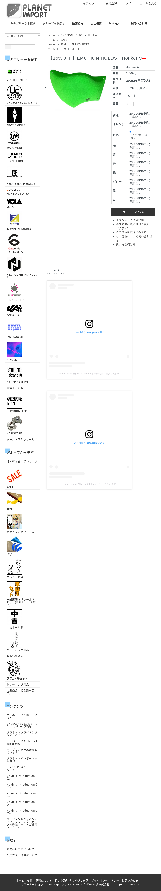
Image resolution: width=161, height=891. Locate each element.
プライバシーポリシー (105, 880)
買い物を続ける (126, 244)
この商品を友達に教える (131, 232)
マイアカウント (88, 3)
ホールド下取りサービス (22, 439)
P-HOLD (14, 351)
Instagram (113, 23)
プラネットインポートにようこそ (22, 716)
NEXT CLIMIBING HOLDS (22, 267)
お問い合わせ (136, 23)
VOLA (14, 203)
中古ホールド (15, 388)
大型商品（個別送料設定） (21, 691)
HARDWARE (14, 425)
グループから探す (51, 23)
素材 (63, 44)
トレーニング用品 (18, 684)
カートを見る (147, 3)
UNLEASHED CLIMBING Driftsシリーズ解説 (23, 725)
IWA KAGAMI (15, 328)
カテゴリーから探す (21, 23)
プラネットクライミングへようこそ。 (22, 733)
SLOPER (77, 49)
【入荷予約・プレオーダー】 (22, 462)
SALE (64, 40)
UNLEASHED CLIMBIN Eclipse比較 (22, 742)
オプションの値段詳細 (130, 220)
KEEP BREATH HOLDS (21, 175)
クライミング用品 (18, 641)
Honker (92, 35)
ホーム (51, 35)
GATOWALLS (15, 243)
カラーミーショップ (33, 884)
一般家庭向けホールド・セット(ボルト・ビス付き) (22, 593)
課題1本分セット (17, 670)
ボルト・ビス (15, 568)
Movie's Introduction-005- (22, 811)
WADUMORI (14, 139)
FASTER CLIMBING (19, 221)
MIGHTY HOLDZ (17, 74)
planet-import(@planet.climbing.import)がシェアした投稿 (89, 373)
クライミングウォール (21, 523)
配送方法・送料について (22, 855)
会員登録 (109, 3)
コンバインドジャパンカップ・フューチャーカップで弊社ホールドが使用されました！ (22, 823)
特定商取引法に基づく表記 (71, 880)
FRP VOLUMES (80, 44)
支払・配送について (39, 880)
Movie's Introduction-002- (22, 785)
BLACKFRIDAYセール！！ (19, 768)
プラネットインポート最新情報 (22, 759)
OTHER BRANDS (17, 373)
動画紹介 (75, 23)
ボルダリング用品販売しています (22, 751)
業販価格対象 (15, 656)
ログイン (126, 3)
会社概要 (94, 23)
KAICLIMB (14, 310)
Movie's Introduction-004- (22, 803)
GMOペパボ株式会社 (97, 884)
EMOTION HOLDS (71, 35)
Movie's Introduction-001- (22, 777)
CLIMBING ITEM (17, 402)
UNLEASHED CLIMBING (22, 94)
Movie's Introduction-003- (22, 794)
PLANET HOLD (16, 157)
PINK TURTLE (16, 291)
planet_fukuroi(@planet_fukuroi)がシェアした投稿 (89, 484)
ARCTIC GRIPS (16, 116)
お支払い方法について (21, 849)
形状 (63, 49)
